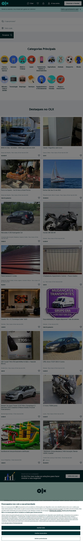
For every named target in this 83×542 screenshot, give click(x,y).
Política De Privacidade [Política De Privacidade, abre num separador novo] (69, 510)
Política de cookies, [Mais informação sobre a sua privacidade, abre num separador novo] (56, 510)
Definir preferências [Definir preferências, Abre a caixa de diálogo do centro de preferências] (41, 538)
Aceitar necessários (41, 533)
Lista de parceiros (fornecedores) (11, 523)
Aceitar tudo (41, 527)
